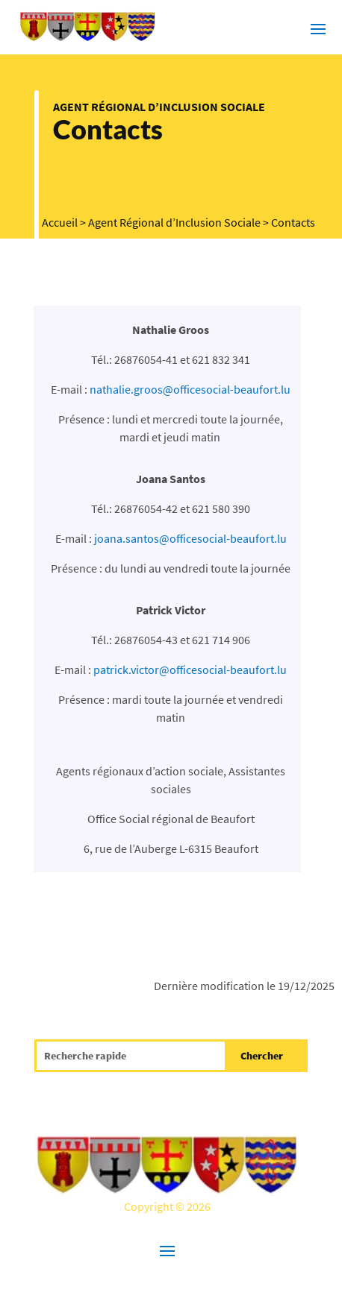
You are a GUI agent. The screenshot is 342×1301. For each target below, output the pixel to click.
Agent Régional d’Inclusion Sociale (159, 106)
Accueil (60, 222)
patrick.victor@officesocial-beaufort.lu (190, 669)
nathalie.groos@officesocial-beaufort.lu (190, 389)
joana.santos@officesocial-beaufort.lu (190, 538)
